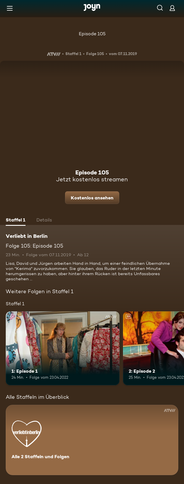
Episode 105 (92, 33)
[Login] (172, 8)
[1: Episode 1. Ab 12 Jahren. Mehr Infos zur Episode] (63, 348)
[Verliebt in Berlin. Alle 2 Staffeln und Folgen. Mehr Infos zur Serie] (92, 440)
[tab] (16, 220)
